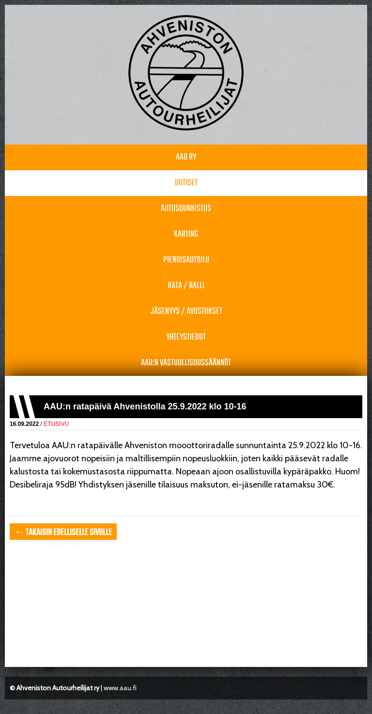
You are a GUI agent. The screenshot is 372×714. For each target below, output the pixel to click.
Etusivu (56, 424)
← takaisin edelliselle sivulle (63, 533)
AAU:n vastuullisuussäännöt (186, 363)
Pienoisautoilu (186, 260)
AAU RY (186, 157)
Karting (186, 234)
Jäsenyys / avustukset (186, 312)
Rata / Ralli (186, 286)
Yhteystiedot (186, 337)
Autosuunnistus (186, 209)
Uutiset (186, 183)
